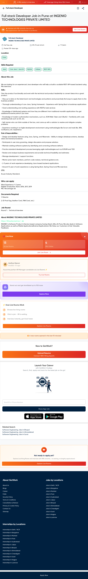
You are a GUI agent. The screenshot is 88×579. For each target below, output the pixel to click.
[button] (44, 2)
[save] (78, 8)
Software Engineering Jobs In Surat (15, 434)
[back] (3, 8)
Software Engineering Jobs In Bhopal (16, 430)
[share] (83, 8)
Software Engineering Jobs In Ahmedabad (18, 432)
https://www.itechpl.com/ (11, 221)
